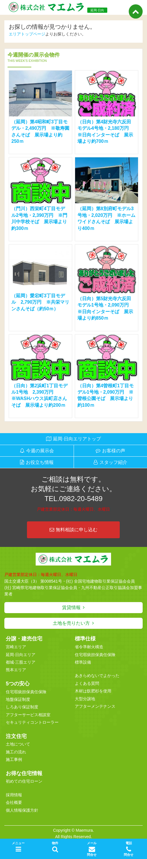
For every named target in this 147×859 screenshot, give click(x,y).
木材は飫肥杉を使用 (93, 691)
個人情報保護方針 (22, 810)
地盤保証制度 (18, 699)
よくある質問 (87, 683)
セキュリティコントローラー (32, 722)
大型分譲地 (85, 698)
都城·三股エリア (20, 662)
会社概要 (14, 802)
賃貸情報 (71, 607)
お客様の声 (113, 450)
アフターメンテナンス (95, 706)
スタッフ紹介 (113, 462)
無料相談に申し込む (73, 529)
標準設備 (83, 662)
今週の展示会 (40, 450)
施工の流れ (16, 752)
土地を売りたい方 (71, 623)
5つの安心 (18, 684)
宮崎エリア (16, 646)
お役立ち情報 (40, 462)
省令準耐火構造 (89, 646)
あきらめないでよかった (97, 675)
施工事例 (14, 759)
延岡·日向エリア (20, 654)
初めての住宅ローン (24, 781)
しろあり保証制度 (22, 707)
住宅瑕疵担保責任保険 (26, 691)
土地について (18, 744)
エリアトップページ (27, 34)
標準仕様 (85, 639)
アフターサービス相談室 (28, 714)
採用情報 (14, 795)
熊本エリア (16, 669)
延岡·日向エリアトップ (77, 438)
